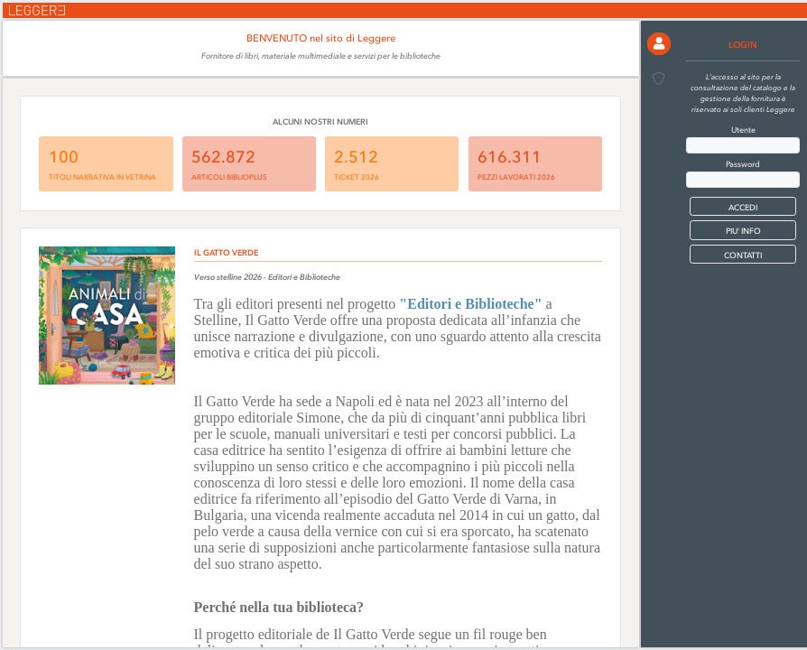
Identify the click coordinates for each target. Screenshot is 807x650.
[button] (659, 44)
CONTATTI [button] (743, 255)
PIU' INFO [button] (743, 231)
